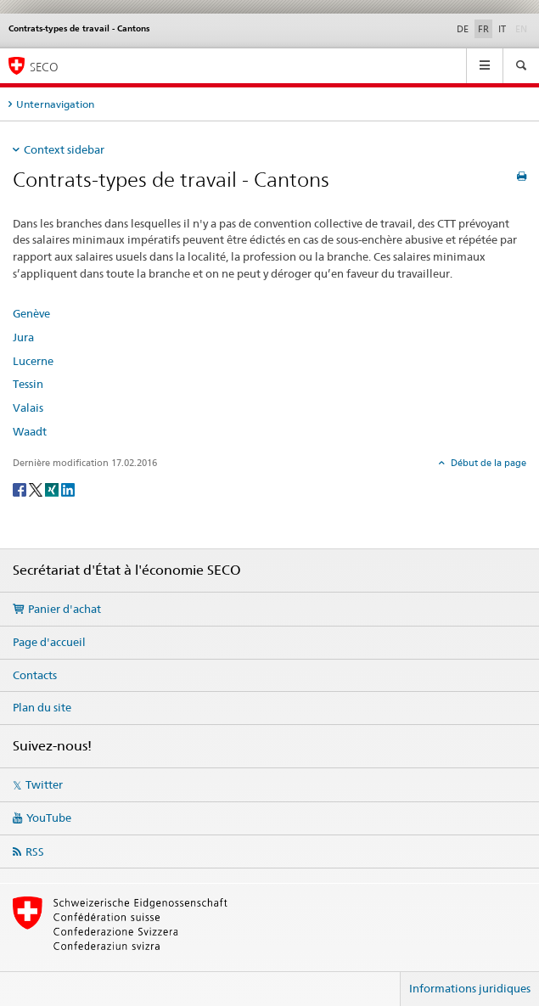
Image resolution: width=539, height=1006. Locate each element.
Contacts (35, 675)
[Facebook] (21, 488)
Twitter (44, 784)
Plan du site (42, 707)
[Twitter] (37, 488)
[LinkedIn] (68, 488)
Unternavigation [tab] (55, 104)
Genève (31, 313)
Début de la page (487, 463)
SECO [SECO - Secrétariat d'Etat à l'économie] (44, 66)
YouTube (48, 817)
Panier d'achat (64, 608)
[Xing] (53, 488)
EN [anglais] (523, 28)
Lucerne (33, 361)
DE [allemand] (463, 29)
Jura (23, 337)
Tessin (28, 384)
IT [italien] (502, 29)
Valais (28, 407)
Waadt (30, 431)
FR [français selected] (483, 29)
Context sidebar (64, 149)
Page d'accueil (49, 642)
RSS (34, 851)
